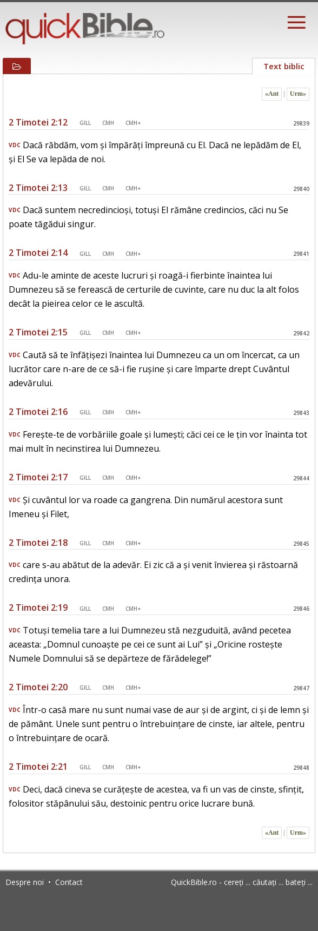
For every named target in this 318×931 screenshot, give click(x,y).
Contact (69, 882)
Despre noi (24, 882)
